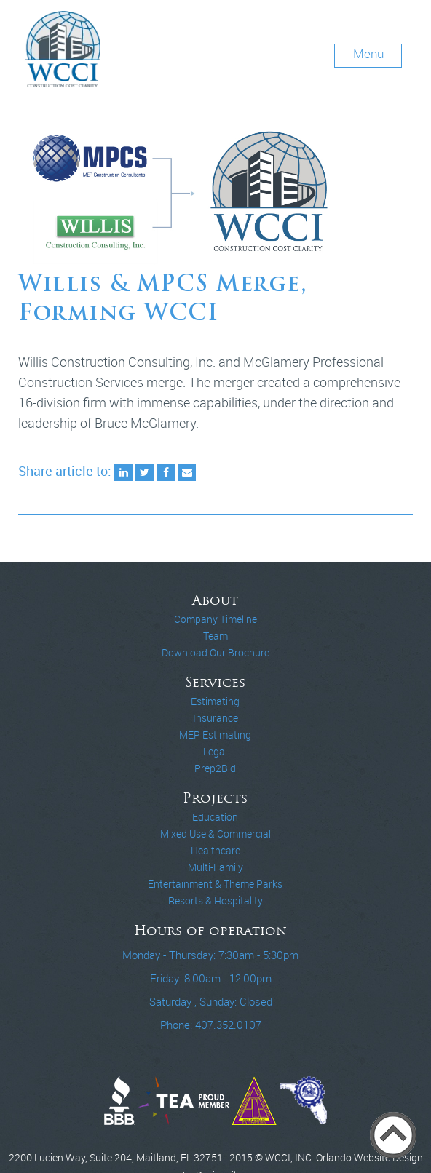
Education (215, 817)
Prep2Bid (215, 768)
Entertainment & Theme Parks (215, 884)
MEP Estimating (215, 734)
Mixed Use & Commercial (215, 833)
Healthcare (215, 850)
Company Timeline (215, 619)
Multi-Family (215, 867)
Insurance (215, 718)
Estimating (215, 701)
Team (215, 636)
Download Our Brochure (215, 652)
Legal (215, 751)
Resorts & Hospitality (215, 900)
